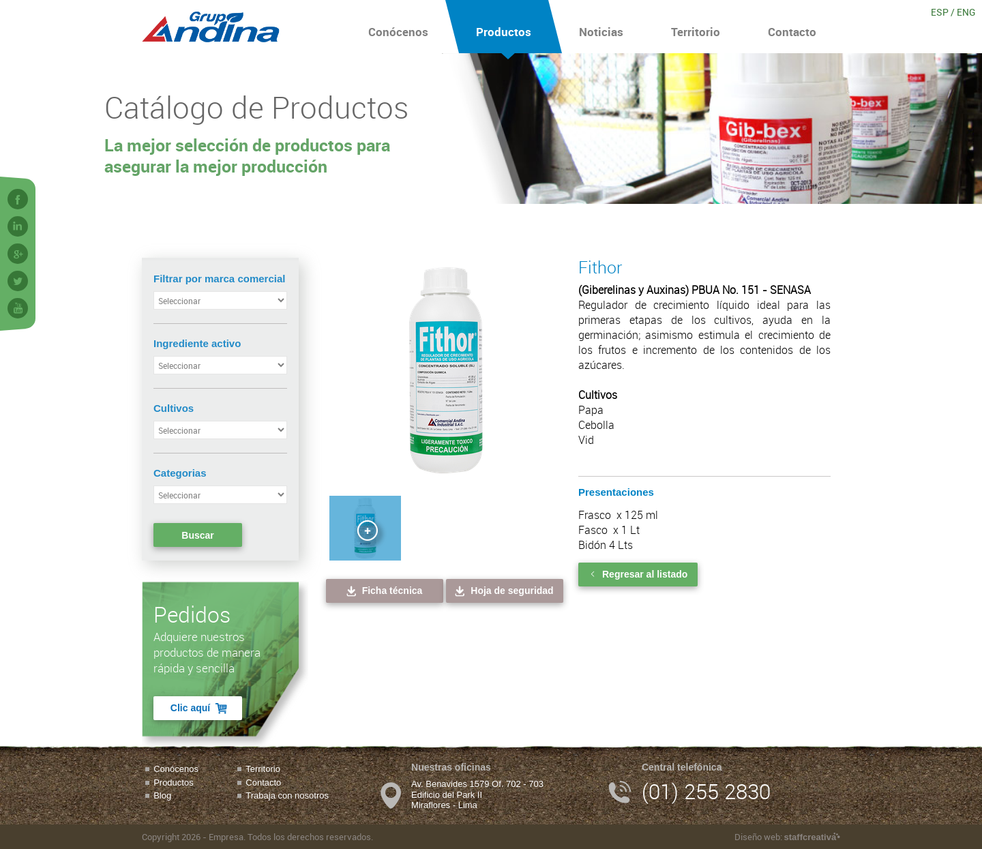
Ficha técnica (383, 591)
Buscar (197, 535)
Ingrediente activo (197, 343)
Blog (162, 795)
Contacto (792, 26)
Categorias (180, 473)
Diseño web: (787, 837)
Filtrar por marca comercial (219, 278)
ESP (940, 11)
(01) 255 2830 (706, 791)
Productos (503, 26)
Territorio (695, 26)
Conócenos (398, 26)
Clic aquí (199, 708)
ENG (966, 11)
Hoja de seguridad (503, 591)
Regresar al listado (638, 574)
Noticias (601, 26)
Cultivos (173, 408)
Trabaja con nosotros (287, 795)
